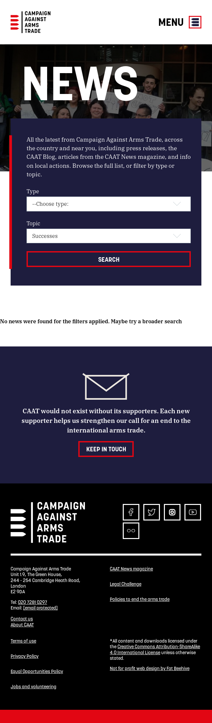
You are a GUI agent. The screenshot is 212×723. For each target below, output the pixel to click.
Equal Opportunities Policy (37, 671)
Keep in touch (106, 449)
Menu (179, 22)
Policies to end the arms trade (140, 599)
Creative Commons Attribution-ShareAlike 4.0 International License (155, 649)
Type (33, 191)
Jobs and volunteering (33, 687)
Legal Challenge (125, 584)
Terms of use (23, 641)
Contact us (22, 619)
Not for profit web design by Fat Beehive (149, 668)
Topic (33, 223)
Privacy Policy (24, 656)
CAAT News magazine (131, 569)
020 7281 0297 (32, 602)
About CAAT (22, 625)
